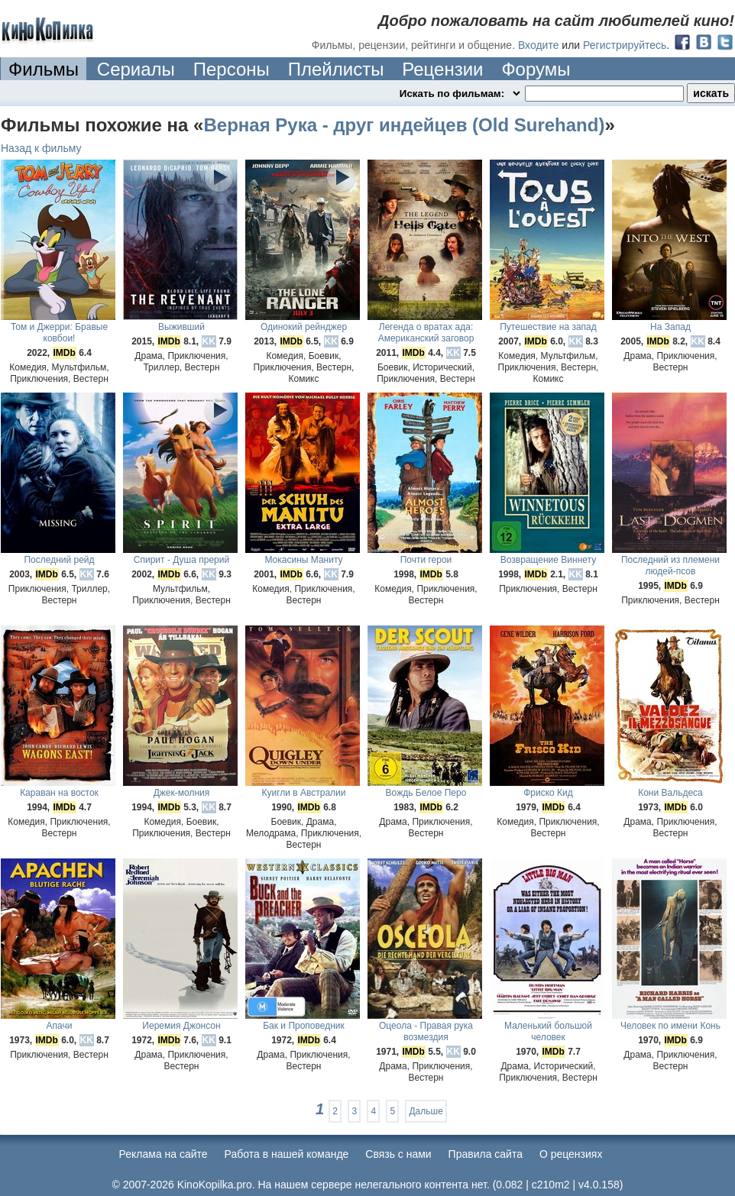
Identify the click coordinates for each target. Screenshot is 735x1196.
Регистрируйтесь (624, 45)
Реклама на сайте (163, 1154)
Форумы (535, 69)
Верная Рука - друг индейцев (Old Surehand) (403, 125)
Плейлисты (336, 69)
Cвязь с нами (398, 1154)
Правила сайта (485, 1154)
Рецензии (442, 69)
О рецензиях (571, 1154)
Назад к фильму (41, 148)
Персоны (231, 69)
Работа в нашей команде (287, 1154)
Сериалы (136, 69)
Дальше (425, 1111)
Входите (538, 45)
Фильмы (43, 69)
